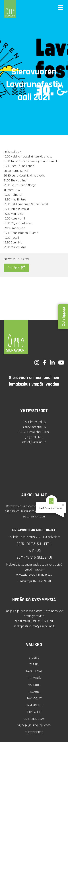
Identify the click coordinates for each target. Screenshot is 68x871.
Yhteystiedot (34, 732)
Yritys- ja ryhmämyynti (34, 725)
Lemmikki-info (34, 705)
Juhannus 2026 (34, 719)
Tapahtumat (34, 671)
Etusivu (34, 658)
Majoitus (34, 685)
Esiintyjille (34, 712)
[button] (16, 268)
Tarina (34, 664)
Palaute (34, 692)
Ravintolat (34, 698)
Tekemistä (34, 678)
